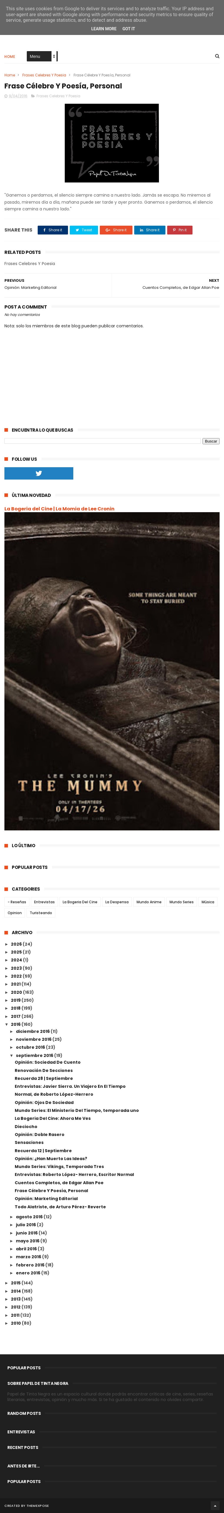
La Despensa (117, 901)
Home (9, 56)
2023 (17, 968)
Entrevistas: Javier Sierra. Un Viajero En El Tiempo (70, 1086)
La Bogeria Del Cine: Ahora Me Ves (53, 1118)
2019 (16, 1000)
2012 (16, 1307)
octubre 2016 (31, 1047)
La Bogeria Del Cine (80, 901)
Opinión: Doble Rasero (39, 1134)
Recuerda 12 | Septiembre (43, 1151)
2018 (16, 1008)
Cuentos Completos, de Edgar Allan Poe (59, 1183)
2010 (16, 1323)
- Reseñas (17, 901)
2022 (17, 976)
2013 (16, 1299)
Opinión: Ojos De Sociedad (44, 1102)
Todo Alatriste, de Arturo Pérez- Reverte (60, 1207)
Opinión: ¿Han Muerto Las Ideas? (51, 1159)
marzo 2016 (29, 1257)
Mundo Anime (149, 901)
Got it (128, 28)
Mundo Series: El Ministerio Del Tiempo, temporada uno (77, 1110)
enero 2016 (28, 1273)
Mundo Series (182, 901)
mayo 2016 (28, 1241)
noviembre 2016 (34, 1039)
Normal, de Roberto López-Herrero (54, 1094)
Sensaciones (29, 1142)
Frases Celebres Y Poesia (44, 75)
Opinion (15, 912)
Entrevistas (44, 901)
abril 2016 (27, 1249)
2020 (17, 992)
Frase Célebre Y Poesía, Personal (51, 1191)
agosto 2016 (30, 1217)
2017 (16, 1016)
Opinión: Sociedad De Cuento (48, 1062)
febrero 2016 (30, 1265)
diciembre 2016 (33, 1031)
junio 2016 (27, 1233)
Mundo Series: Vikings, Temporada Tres (59, 1166)
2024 (17, 960)
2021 (16, 984)
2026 (17, 944)
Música (208, 901)
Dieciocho (26, 1127)
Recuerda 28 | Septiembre (44, 1078)
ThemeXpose (37, 1505)
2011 (15, 1315)
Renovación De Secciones (44, 1070)
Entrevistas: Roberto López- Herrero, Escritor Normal (74, 1174)
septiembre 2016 (35, 1055)
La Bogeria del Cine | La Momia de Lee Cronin (59, 508)
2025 (17, 952)
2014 (16, 1291)
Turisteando (41, 912)
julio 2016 (26, 1225)
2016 (16, 1024)
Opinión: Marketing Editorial (46, 1199)
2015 (16, 1283)
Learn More (104, 28)
